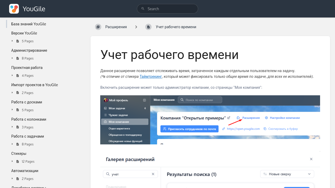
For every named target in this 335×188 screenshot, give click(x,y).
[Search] (143, 9)
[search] (167, 9)
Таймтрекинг (150, 76)
